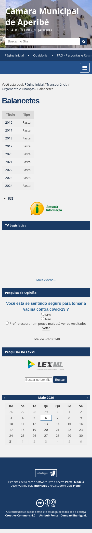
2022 (8, 170)
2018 (8, 138)
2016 (8, 122)
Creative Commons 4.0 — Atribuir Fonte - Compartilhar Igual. (46, 515)
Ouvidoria (40, 55)
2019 (8, 146)
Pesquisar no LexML (20, 352)
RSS (10, 198)
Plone (76, 485)
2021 (8, 162)
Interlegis (40, 485)
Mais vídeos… (46, 280)
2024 (8, 185)
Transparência (56, 84)
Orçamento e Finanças (18, 89)
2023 (8, 177)
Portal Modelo (74, 482)
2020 (8, 154)
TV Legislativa (15, 225)
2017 (8, 130)
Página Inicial (14, 55)
